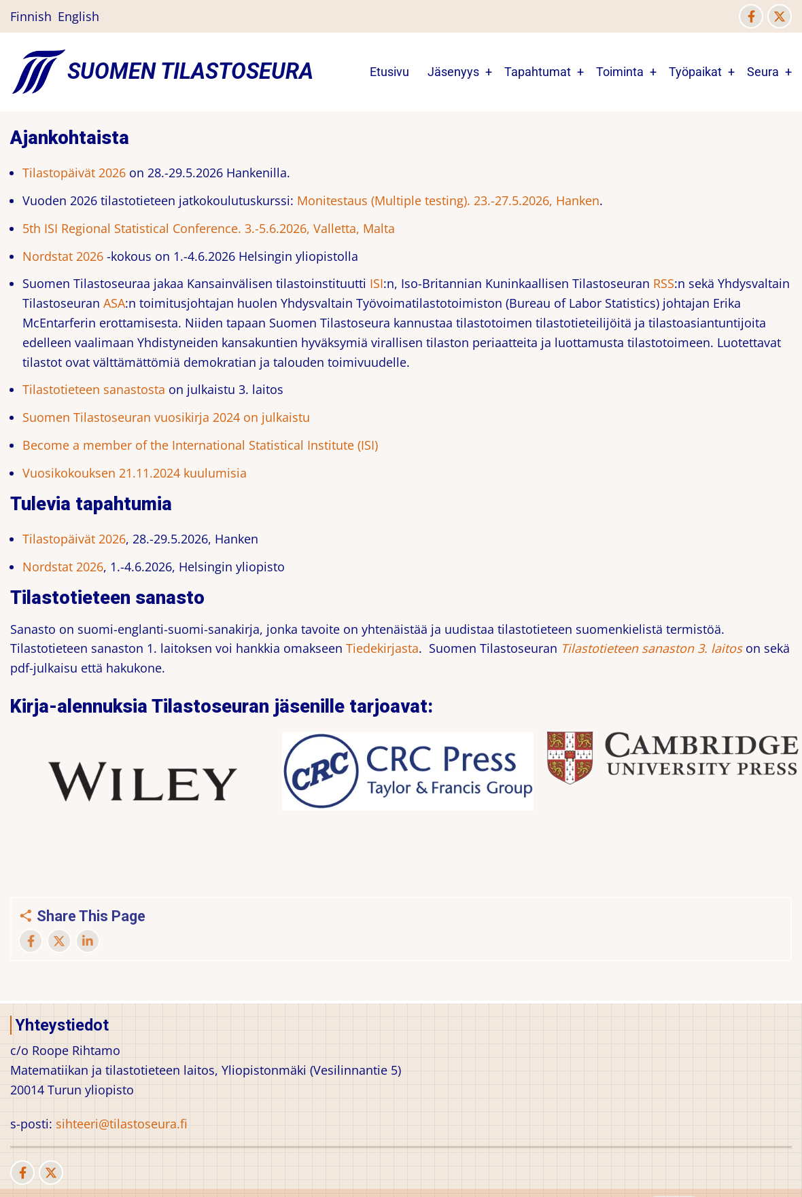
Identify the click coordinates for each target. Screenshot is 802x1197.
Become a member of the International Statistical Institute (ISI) (200, 445)
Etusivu (389, 72)
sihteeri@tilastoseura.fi (122, 1123)
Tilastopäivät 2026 (74, 172)
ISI (376, 283)
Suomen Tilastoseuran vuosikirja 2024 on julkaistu (166, 417)
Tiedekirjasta (382, 648)
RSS (663, 283)
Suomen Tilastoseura (190, 71)
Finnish (31, 16)
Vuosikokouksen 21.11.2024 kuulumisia (134, 473)
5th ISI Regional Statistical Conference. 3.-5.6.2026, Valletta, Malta (208, 228)
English (78, 16)
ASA (114, 303)
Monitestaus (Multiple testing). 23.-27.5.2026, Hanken (448, 200)
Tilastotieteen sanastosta (93, 389)
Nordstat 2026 (62, 256)
